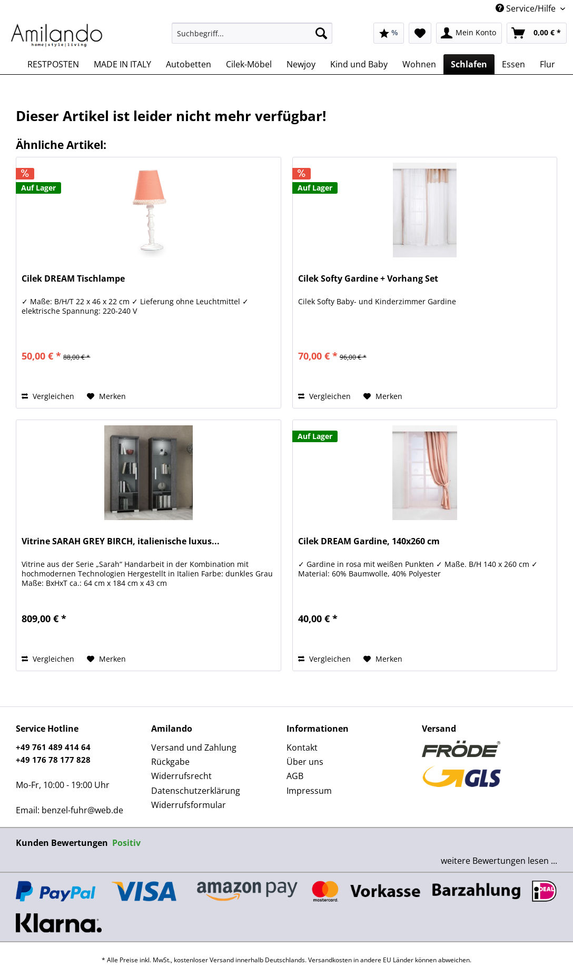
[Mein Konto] (469, 33)
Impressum (309, 790)
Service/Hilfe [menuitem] (527, 8)
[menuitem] (252, 38)
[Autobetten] (189, 64)
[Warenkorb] (537, 33)
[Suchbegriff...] (252, 33)
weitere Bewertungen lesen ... (499, 860)
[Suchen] (321, 33)
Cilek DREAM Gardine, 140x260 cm (369, 541)
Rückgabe (170, 761)
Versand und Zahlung (193, 747)
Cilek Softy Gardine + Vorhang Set (368, 278)
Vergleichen (48, 396)
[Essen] (513, 64)
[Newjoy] (301, 64)
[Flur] (547, 64)
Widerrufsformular (188, 805)
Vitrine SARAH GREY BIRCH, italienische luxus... (121, 541)
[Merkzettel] (420, 33)
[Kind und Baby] (359, 64)
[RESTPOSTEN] (53, 64)
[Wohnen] (419, 64)
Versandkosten (330, 959)
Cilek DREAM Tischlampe (73, 278)
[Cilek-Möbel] (249, 64)
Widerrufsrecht (181, 776)
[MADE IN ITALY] (122, 64)
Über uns (304, 761)
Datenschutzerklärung (195, 790)
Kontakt (302, 747)
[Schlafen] (469, 64)
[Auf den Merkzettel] (106, 396)
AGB (294, 776)
